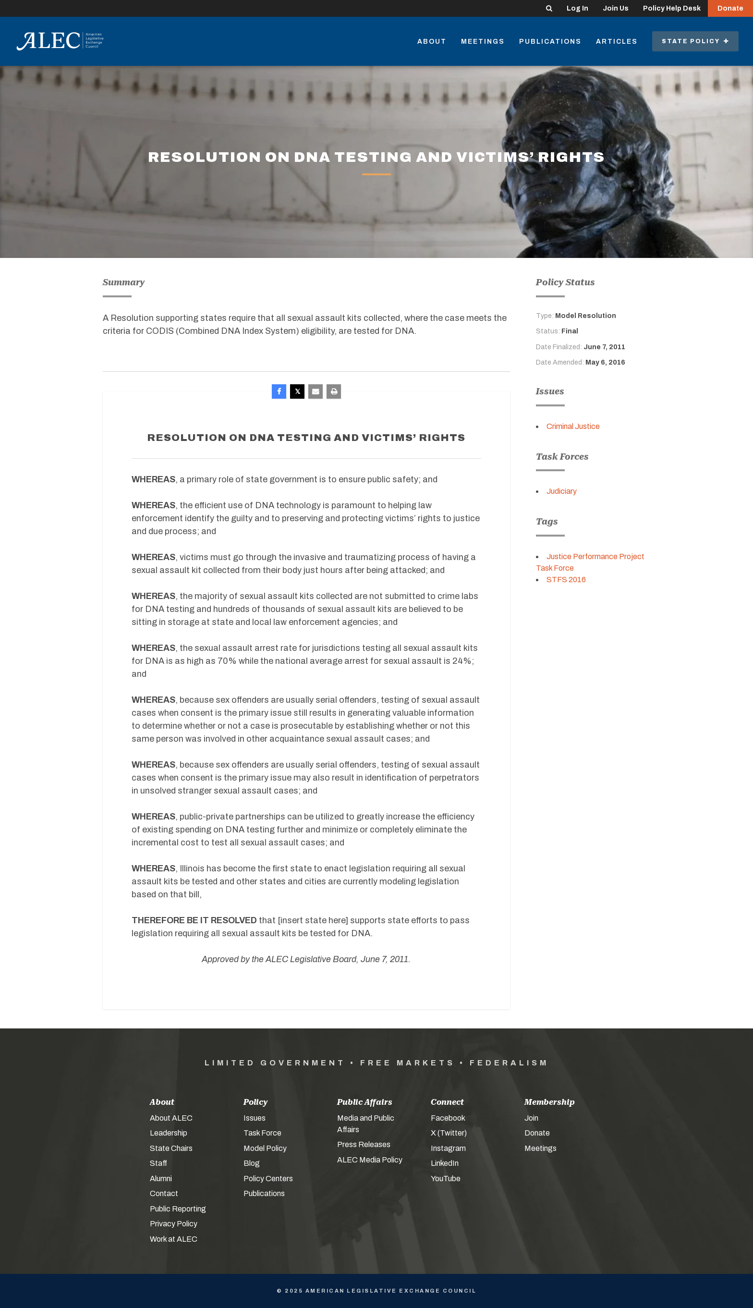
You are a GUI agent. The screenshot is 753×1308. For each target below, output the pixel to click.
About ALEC (171, 1118)
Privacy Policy (173, 1224)
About (432, 41)
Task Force (262, 1133)
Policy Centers (268, 1178)
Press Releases (363, 1144)
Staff (158, 1163)
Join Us (616, 8)
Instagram (448, 1148)
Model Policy (265, 1148)
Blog (251, 1163)
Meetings (483, 41)
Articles (617, 41)
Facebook (448, 1118)
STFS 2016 (566, 579)
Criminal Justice (573, 426)
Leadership (168, 1133)
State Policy (695, 41)
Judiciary (562, 491)
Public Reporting (178, 1209)
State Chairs (171, 1148)
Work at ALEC (173, 1239)
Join (531, 1118)
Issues (254, 1118)
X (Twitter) (449, 1133)
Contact (164, 1193)
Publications (550, 41)
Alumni (161, 1178)
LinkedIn (445, 1163)
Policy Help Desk (672, 8)
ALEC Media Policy (369, 1160)
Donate (730, 8)
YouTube (446, 1178)
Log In (577, 8)
